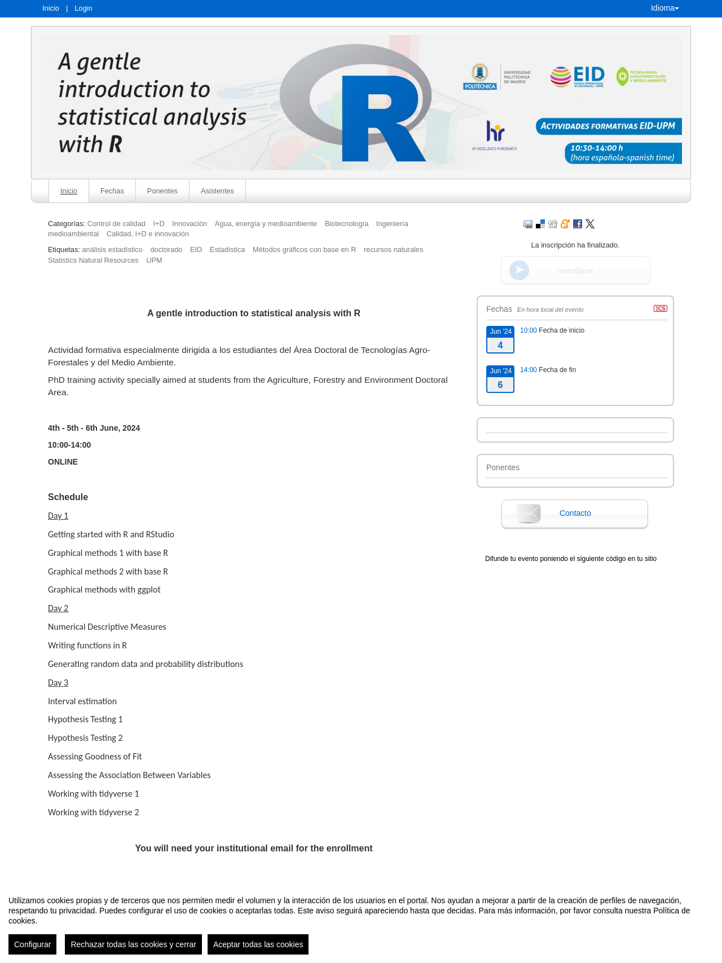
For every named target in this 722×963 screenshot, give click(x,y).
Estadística (227, 249)
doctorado (166, 249)
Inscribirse (575, 270)
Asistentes (217, 191)
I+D (158, 223)
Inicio (50, 8)
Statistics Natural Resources (93, 260)
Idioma (665, 7)
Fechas (112, 191)
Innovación (189, 223)
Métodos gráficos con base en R (304, 249)
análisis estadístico (112, 249)
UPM (154, 260)
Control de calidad (116, 223)
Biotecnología (347, 223)
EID (196, 249)
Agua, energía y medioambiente (266, 223)
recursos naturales (393, 249)
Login (83, 8)
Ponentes (162, 191)
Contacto (575, 513)
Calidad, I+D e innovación (148, 233)
